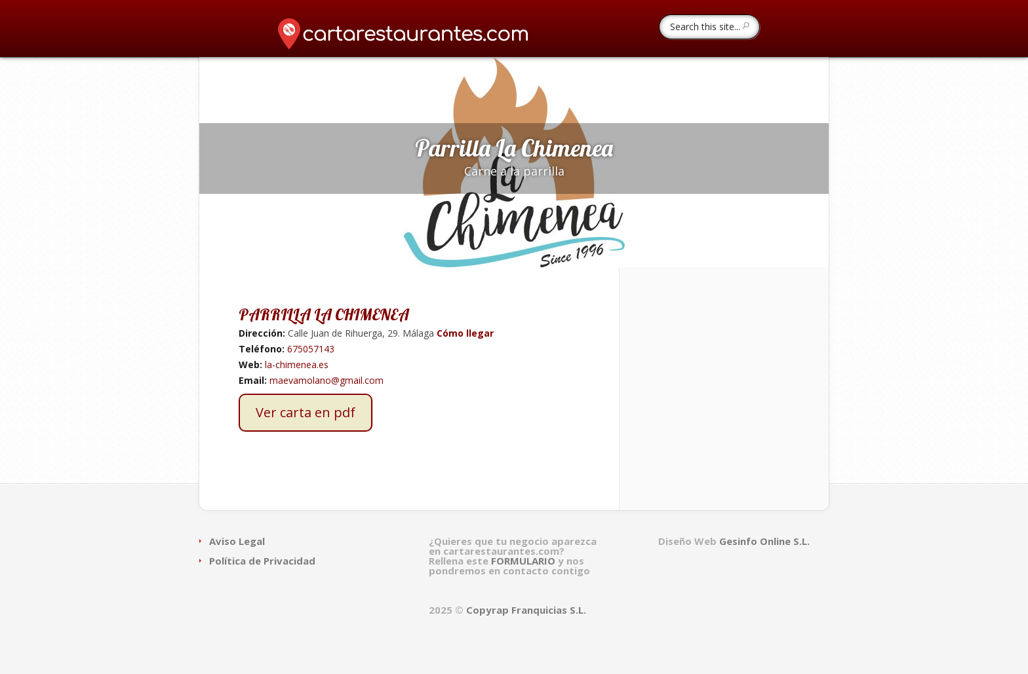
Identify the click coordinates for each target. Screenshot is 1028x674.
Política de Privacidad (262, 560)
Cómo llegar (464, 333)
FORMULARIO (524, 560)
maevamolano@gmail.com (326, 380)
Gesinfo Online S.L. (764, 541)
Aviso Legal (237, 541)
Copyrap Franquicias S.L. (526, 609)
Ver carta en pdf (305, 412)
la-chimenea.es (296, 364)
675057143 (310, 349)
